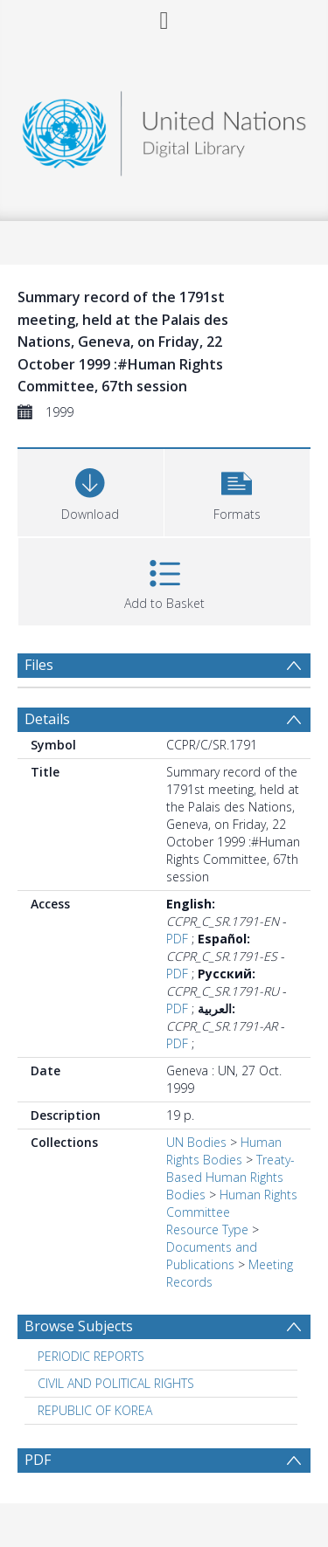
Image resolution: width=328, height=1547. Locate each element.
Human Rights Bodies (224, 1151)
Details (47, 719)
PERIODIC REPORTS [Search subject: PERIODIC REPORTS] (91, 1356)
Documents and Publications (211, 1256)
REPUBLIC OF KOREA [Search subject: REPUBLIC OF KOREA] (95, 1410)
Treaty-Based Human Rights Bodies (230, 1177)
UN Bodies (196, 1142)
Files (38, 664)
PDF (177, 938)
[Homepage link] (164, 128)
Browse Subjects (78, 1326)
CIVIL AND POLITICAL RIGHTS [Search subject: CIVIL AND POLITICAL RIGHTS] (116, 1383)
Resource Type (207, 1229)
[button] (237, 490)
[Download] (90, 490)
